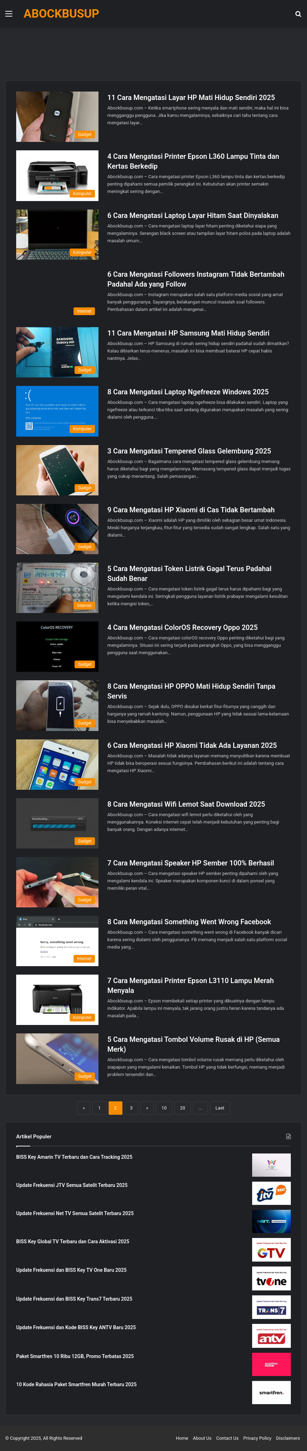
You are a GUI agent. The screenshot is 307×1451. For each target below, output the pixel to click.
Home (182, 1438)
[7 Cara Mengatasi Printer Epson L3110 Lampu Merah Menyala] (57, 1000)
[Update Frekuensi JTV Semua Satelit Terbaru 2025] (271, 1193)
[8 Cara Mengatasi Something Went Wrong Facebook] (57, 941)
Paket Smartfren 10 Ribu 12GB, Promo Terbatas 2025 (75, 1356)
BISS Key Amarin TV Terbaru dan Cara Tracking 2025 (74, 1157)
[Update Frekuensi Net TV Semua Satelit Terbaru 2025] (271, 1221)
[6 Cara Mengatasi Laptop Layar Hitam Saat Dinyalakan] (57, 234)
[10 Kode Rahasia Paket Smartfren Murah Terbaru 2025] (271, 1392)
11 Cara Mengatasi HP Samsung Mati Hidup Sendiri (188, 333)
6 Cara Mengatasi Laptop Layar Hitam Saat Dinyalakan (192, 215)
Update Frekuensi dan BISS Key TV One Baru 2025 (71, 1270)
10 (164, 1108)
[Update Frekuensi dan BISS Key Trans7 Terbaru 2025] (271, 1307)
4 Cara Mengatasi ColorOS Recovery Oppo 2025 (182, 627)
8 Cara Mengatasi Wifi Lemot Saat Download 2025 (186, 804)
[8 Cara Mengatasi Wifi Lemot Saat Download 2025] (57, 823)
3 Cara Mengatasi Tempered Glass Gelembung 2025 (189, 451)
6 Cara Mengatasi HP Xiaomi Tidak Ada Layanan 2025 (192, 745)
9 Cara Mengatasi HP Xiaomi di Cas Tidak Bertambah (191, 510)
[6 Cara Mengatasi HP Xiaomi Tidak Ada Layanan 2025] (57, 764)
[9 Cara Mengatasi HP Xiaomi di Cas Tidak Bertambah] (57, 529)
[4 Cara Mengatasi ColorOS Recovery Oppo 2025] (57, 646)
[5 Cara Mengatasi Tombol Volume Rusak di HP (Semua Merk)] (57, 1058)
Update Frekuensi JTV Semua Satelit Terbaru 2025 (72, 1185)
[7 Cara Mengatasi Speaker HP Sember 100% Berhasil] (57, 882)
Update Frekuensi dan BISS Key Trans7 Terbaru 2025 (74, 1299)
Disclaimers (288, 1438)
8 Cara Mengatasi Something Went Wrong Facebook (189, 922)
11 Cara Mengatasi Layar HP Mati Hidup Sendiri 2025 (191, 97)
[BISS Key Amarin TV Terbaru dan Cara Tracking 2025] (271, 1165)
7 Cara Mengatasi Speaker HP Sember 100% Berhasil (190, 863)
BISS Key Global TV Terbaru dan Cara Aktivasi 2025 (72, 1241)
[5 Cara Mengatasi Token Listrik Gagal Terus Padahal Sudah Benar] (57, 588)
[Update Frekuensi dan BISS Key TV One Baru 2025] (271, 1278)
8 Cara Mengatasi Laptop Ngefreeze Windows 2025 (188, 392)
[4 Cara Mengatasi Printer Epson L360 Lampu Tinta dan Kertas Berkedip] (57, 175)
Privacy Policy (257, 1438)
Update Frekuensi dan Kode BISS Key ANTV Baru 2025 (76, 1327)
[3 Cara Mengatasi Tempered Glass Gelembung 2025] (57, 470)
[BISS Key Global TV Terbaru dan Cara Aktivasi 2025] (271, 1250)
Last (220, 1108)
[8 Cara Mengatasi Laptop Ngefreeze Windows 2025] (57, 411)
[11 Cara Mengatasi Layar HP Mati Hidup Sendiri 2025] (57, 117)
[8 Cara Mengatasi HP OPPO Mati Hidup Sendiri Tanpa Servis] (57, 705)
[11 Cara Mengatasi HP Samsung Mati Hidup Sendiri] (57, 352)
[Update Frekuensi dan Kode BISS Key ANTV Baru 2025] (271, 1336)
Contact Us (227, 1438)
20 (182, 1108)
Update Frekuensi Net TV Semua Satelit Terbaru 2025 (75, 1213)
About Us (202, 1438)
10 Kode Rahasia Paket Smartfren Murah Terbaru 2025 (76, 1384)
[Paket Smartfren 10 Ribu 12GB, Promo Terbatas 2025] (271, 1364)
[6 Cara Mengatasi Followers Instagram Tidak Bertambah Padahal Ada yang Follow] (57, 293)
